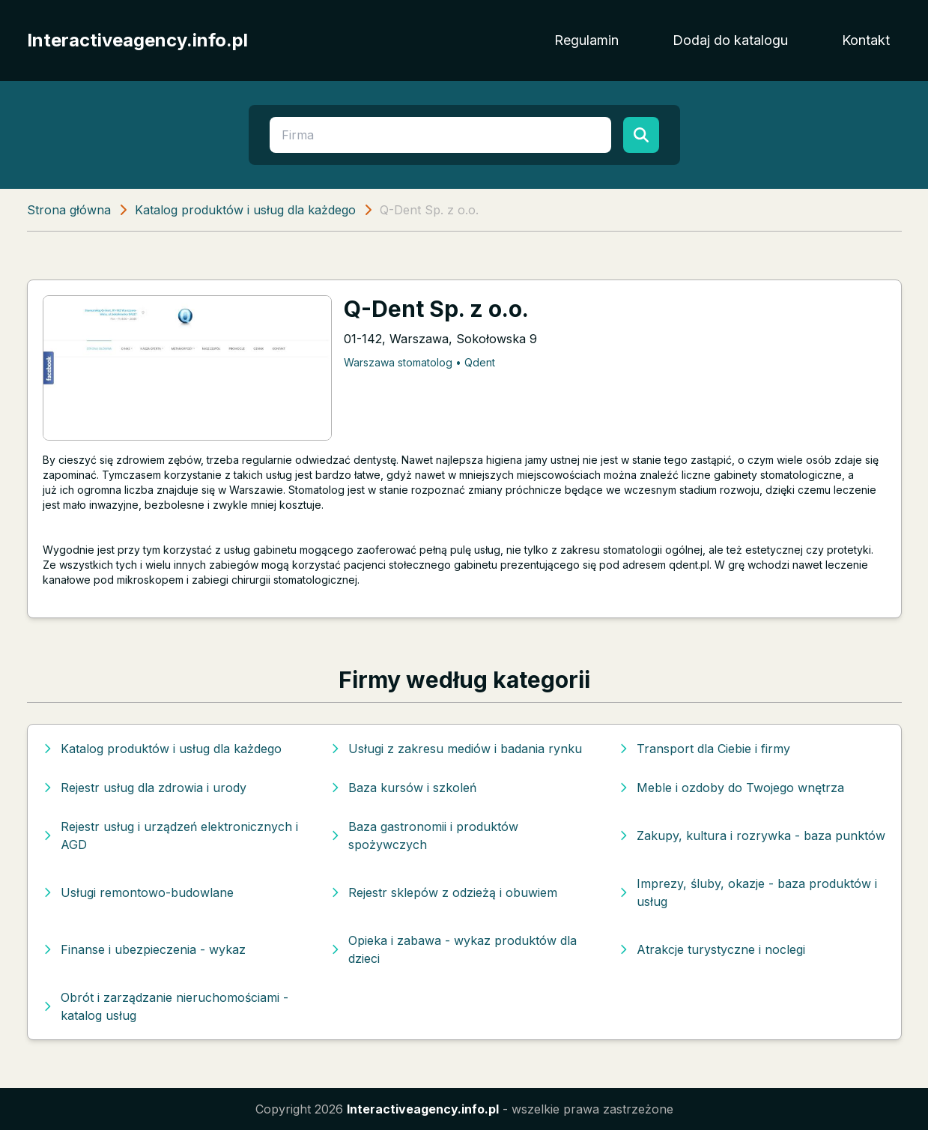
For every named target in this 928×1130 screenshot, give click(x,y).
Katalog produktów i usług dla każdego (245, 209)
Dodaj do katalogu (730, 40)
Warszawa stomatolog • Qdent (419, 362)
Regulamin (586, 40)
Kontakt (866, 40)
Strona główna (69, 209)
